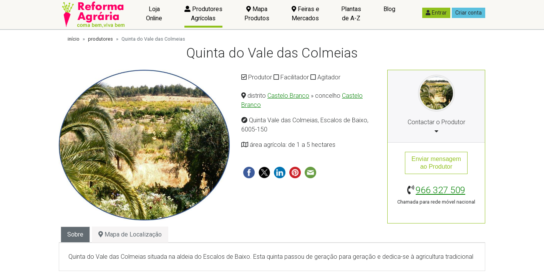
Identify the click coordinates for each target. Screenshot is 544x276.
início (74, 39)
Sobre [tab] (75, 234)
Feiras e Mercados (305, 13)
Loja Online (154, 13)
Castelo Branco (288, 95)
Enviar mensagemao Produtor (436, 163)
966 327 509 (440, 190)
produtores (100, 39)
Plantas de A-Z (351, 13)
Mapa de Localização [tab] (130, 234)
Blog (389, 9)
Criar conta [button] (468, 13)
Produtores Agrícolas (203, 13)
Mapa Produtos (256, 13)
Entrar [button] (436, 13)
